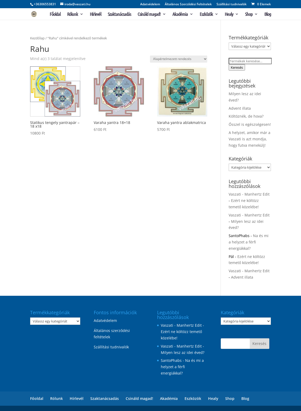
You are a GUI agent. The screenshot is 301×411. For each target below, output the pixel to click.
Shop (248, 14)
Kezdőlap (37, 38)
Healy (229, 14)
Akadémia (180, 14)
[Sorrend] (178, 59)
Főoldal (55, 14)
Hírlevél (95, 14)
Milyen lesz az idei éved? (182, 352)
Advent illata (240, 108)
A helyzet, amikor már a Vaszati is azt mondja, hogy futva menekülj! (249, 139)
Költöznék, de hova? (246, 116)
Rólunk (72, 14)
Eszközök (206, 14)
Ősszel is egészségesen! (250, 124)
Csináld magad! (149, 14)
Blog (267, 14)
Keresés (237, 67)
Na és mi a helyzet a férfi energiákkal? (249, 242)
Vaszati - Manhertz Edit (249, 194)
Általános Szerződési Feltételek (188, 4)
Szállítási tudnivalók (232, 4)
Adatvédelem (150, 4)
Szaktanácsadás (119, 14)
